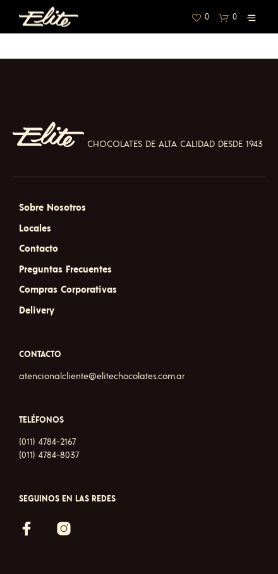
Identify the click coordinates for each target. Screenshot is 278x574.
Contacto (38, 249)
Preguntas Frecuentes (65, 269)
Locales (35, 228)
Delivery (36, 310)
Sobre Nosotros (52, 208)
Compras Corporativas (68, 290)
